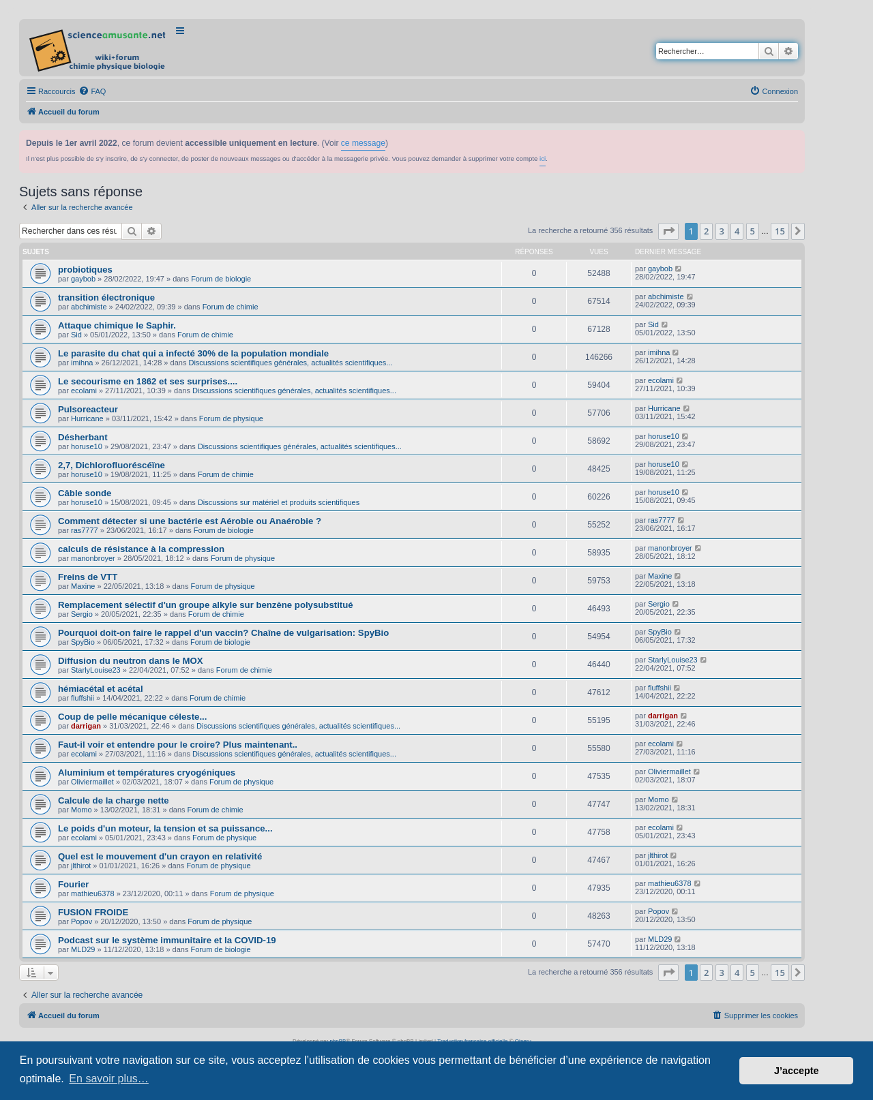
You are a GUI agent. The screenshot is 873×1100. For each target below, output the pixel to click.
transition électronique (106, 297)
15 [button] (780, 231)
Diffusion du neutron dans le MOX (130, 661)
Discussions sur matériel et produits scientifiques (278, 502)
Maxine (83, 586)
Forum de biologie (221, 279)
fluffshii (82, 698)
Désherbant (83, 437)
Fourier (73, 884)
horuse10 (86, 446)
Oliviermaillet (92, 782)
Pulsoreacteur (88, 409)
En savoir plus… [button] (109, 1078)
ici (542, 158)
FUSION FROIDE (93, 912)
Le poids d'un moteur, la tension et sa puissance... (165, 828)
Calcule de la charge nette (113, 800)
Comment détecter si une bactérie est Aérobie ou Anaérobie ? (189, 521)
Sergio (82, 614)
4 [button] (737, 231)
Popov (81, 921)
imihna (82, 362)
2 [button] (706, 231)
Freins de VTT (87, 577)
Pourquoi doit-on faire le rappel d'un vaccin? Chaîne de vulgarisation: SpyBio (223, 633)
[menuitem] (92, 91)
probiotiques (85, 269)
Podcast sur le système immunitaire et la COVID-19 (167, 940)
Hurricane (87, 418)
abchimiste (89, 307)
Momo (81, 810)
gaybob (83, 279)
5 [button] (752, 231)
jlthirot (81, 865)
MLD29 (83, 949)
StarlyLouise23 (96, 670)
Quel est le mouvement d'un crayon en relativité (160, 856)
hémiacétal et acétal (100, 689)
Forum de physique (231, 418)
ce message (363, 143)
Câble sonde (84, 493)
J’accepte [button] (796, 1070)
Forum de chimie (230, 307)
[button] (668, 231)
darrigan (86, 726)
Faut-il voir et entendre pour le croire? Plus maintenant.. (177, 744)
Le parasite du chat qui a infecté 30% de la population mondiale (193, 353)
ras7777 (84, 530)
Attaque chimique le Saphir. (117, 325)
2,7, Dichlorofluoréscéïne (111, 465)
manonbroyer (93, 558)
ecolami (84, 390)
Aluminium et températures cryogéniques (146, 772)
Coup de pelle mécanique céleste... (132, 717)
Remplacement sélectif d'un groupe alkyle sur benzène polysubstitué (205, 605)
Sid (76, 335)
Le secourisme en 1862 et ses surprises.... (147, 381)
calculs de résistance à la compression (141, 549)
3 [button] (722, 231)
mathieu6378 (93, 893)
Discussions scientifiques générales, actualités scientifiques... (290, 362)
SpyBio (83, 642)
